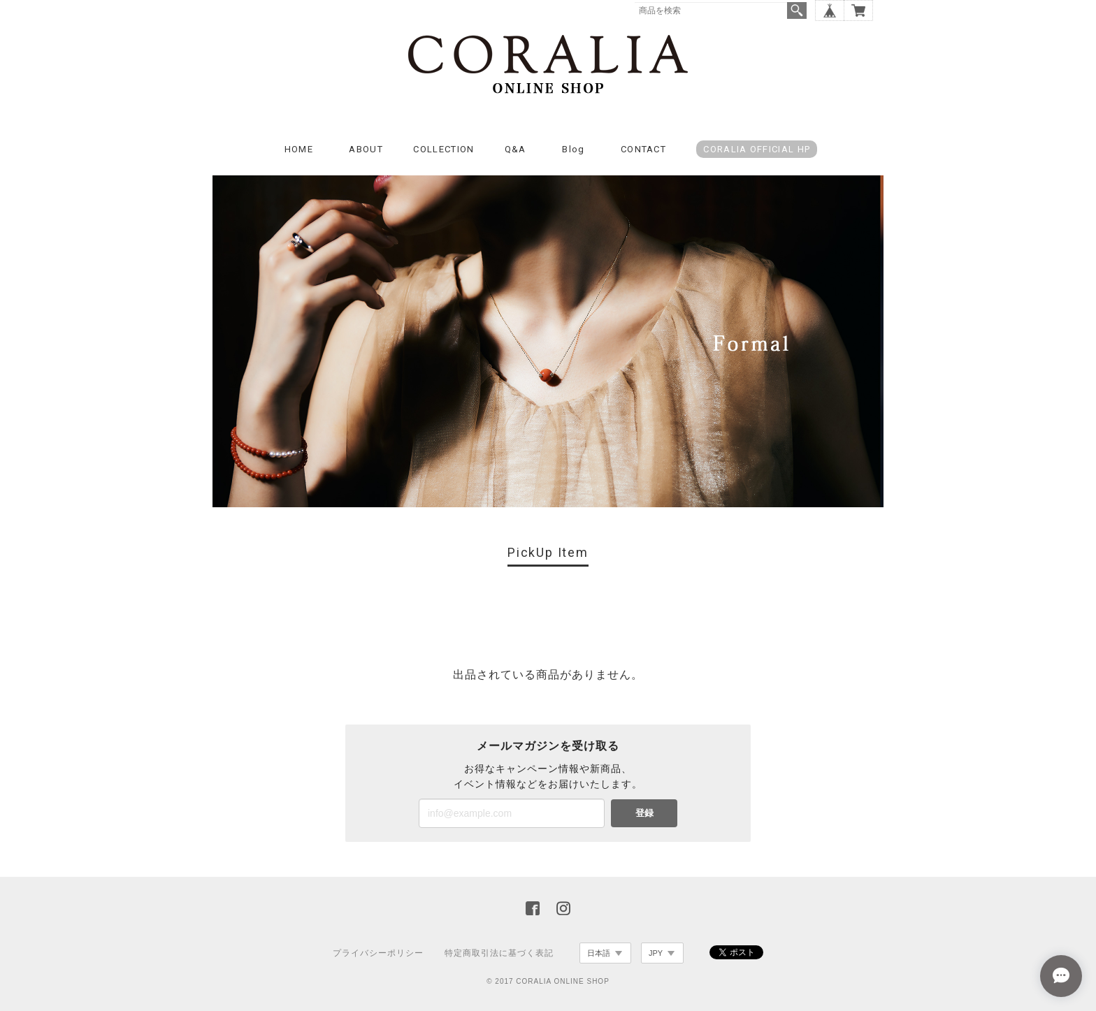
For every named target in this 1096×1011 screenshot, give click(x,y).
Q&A (515, 149)
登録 (644, 813)
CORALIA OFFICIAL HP (756, 149)
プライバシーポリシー (378, 953)
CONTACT (643, 149)
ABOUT (366, 149)
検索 (797, 10)
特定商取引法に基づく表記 (499, 953)
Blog (573, 149)
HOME (298, 149)
